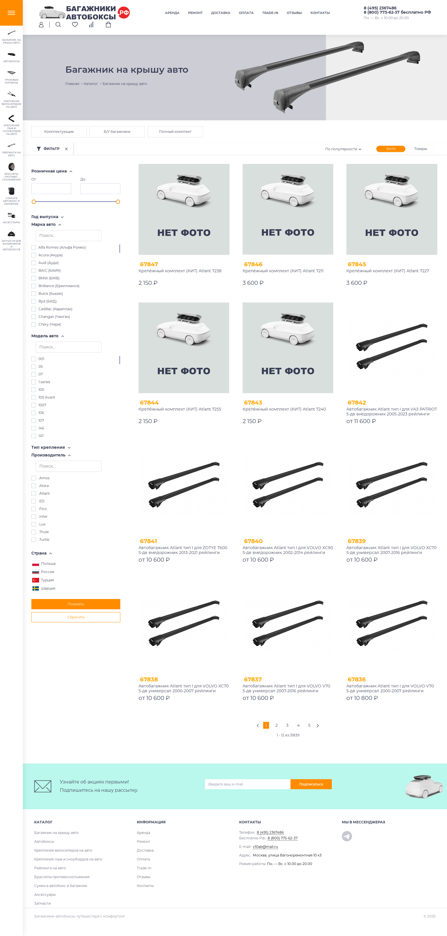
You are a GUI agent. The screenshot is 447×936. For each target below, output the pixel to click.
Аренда (172, 13)
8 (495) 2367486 (380, 8)
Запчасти (42, 903)
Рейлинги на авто (50, 868)
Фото (391, 149)
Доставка (220, 13)
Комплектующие (59, 131)
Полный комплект (175, 131)
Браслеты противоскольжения (62, 877)
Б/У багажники (117, 131)
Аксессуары (45, 894)
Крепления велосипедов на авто (63, 850)
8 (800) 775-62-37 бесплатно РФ (397, 12)
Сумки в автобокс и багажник (60, 886)
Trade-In (270, 13)
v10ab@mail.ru (265, 846)
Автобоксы (44, 841)
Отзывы (294, 13)
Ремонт (195, 13)
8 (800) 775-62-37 (283, 838)
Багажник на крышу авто (56, 833)
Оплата (246, 13)
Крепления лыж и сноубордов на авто (68, 859)
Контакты (320, 13)
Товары (420, 149)
